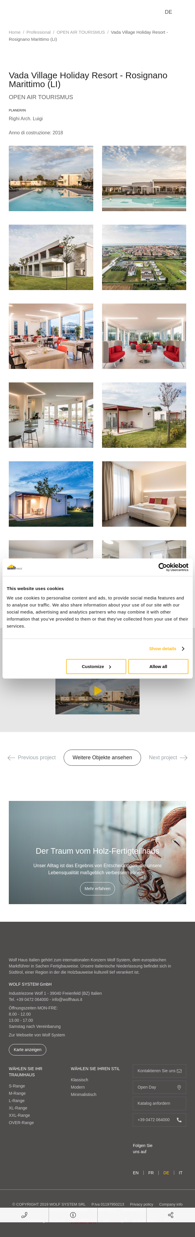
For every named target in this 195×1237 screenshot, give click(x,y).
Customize (96, 666)
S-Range (17, 1086)
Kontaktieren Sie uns (160, 1070)
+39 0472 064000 (32, 999)
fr (151, 1172)
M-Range (17, 1093)
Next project (168, 757)
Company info (171, 1204)
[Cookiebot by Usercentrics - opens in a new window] (162, 567)
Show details (163, 648)
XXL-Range (19, 1115)
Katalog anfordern (160, 1103)
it (180, 1172)
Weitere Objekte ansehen (102, 757)
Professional (38, 32)
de (168, 12)
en (135, 1172)
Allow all (158, 666)
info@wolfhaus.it (67, 999)
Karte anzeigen (27, 1049)
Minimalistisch (83, 1094)
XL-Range (18, 1108)
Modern (78, 1087)
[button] (11, 757)
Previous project (32, 757)
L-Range (17, 1100)
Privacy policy (141, 1204)
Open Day (160, 1087)
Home (15, 32)
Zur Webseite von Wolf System (37, 1035)
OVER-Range (21, 1122)
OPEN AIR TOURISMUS (81, 32)
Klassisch (79, 1079)
